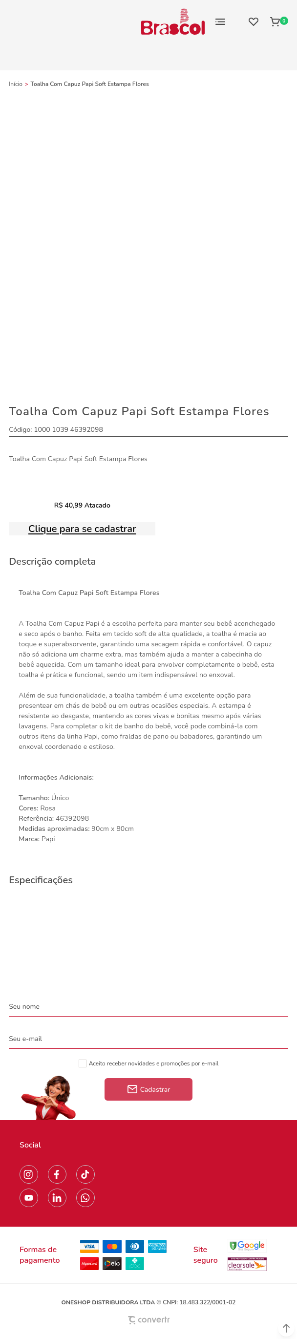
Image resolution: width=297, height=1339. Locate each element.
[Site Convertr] (148, 1320)
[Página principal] (173, 21)
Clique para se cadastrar (82, 528)
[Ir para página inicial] (15, 84)
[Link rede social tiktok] (85, 1174)
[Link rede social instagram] (29, 1174)
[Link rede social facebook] (57, 1174)
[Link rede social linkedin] (57, 1198)
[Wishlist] (253, 21)
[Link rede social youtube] (29, 1198)
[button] (286, 1328)
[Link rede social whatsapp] (85, 1198)
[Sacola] (276, 21)
